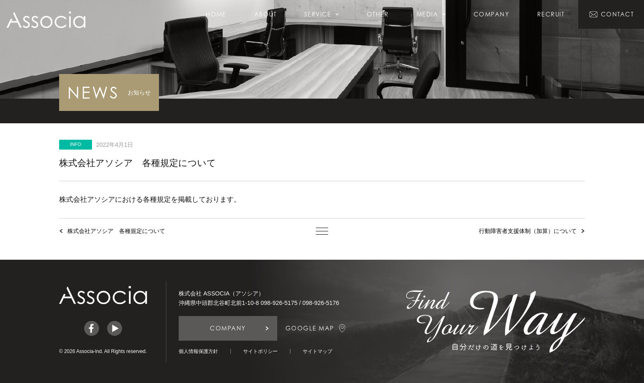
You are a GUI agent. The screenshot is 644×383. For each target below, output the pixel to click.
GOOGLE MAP (309, 328)
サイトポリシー (260, 351)
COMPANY (491, 14)
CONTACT (617, 14)
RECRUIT (550, 14)
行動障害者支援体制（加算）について (528, 231)
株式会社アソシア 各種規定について (116, 231)
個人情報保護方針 (198, 351)
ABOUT (265, 14)
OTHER (378, 14)
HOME (216, 14)
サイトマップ (317, 351)
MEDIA (431, 14)
